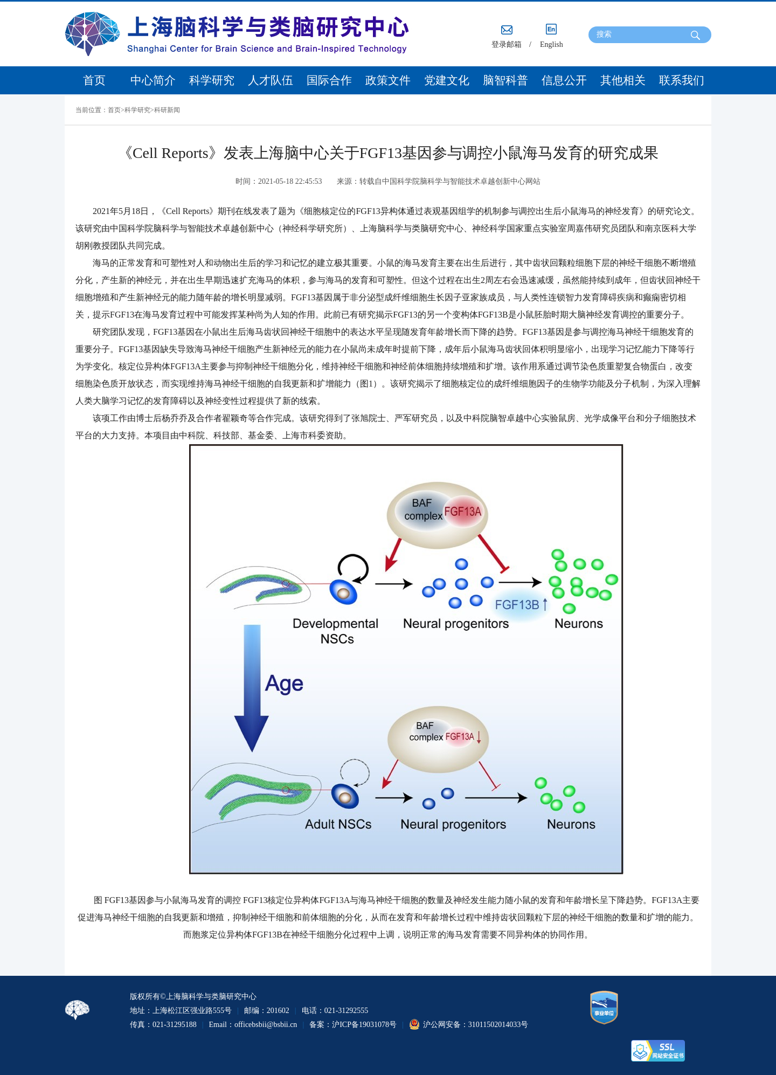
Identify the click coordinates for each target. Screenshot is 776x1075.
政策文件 (388, 80)
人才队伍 (270, 80)
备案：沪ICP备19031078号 (353, 1025)
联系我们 (681, 80)
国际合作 (329, 80)
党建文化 (446, 80)
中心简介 (153, 80)
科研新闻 (167, 110)
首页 (94, 80)
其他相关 (623, 80)
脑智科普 (505, 80)
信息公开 (564, 80)
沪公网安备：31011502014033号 (475, 1025)
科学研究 (211, 80)
